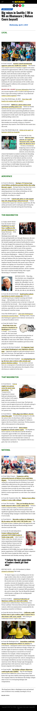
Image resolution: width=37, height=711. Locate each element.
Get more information (22, 89)
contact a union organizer (9, 95)
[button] (2, 2)
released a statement (7, 571)
